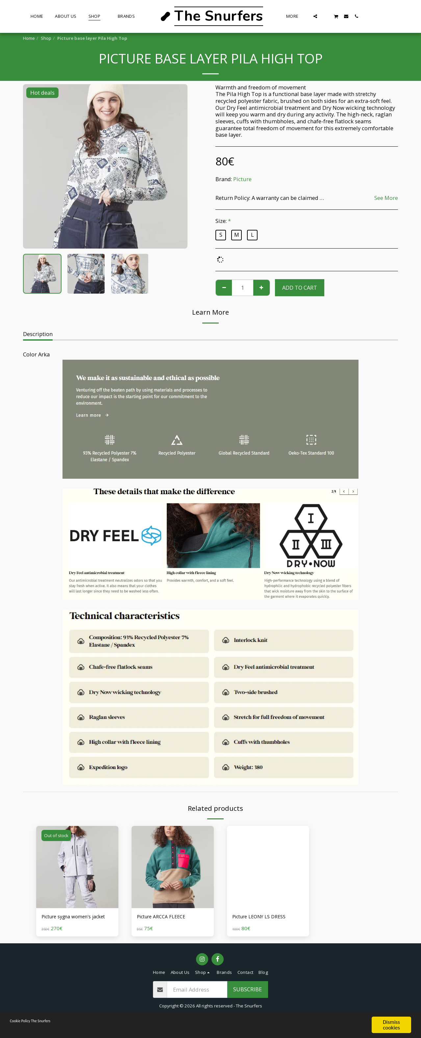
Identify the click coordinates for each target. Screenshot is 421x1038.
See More (386, 198)
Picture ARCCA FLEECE (164, 917)
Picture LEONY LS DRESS (263, 917)
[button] (315, 16)
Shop (46, 38)
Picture (242, 179)
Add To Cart (299, 287)
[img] (77, 867)
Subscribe (247, 998)
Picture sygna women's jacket (70, 921)
